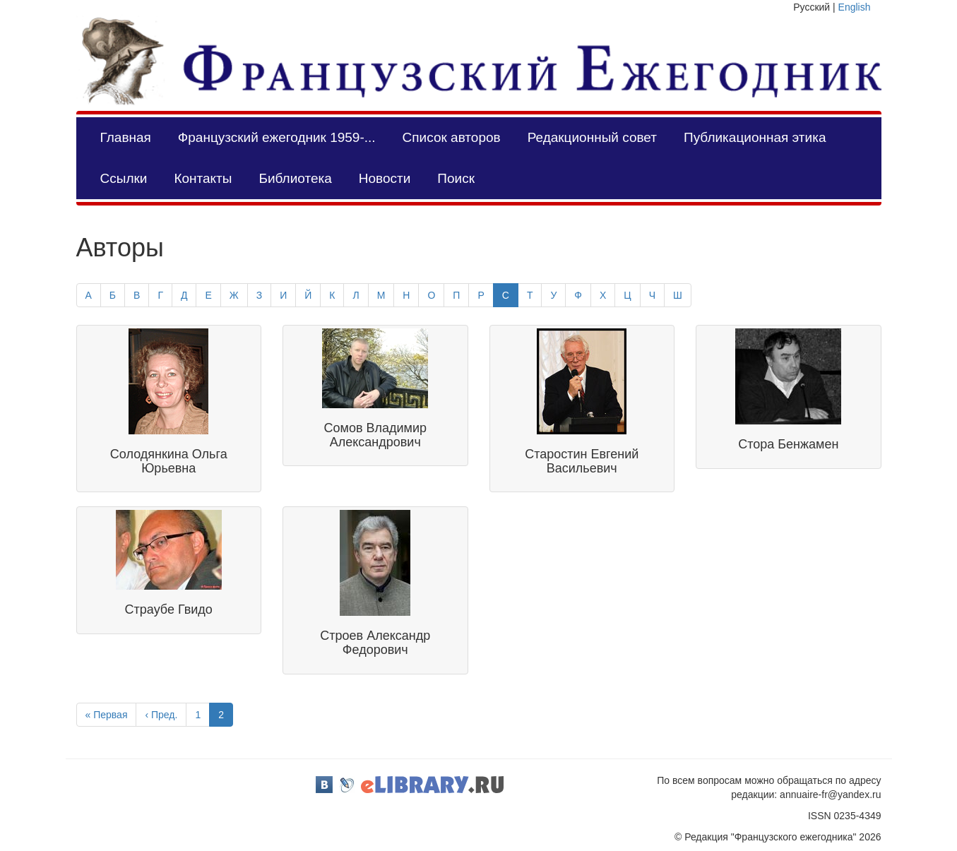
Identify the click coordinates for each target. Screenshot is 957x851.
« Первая (106, 714)
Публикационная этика (755, 137)
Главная (125, 137)
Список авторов (452, 137)
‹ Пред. (161, 714)
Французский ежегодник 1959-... (277, 137)
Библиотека (294, 178)
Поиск (456, 178)
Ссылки (124, 178)
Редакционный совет (592, 137)
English (854, 7)
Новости (385, 178)
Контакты (203, 178)
